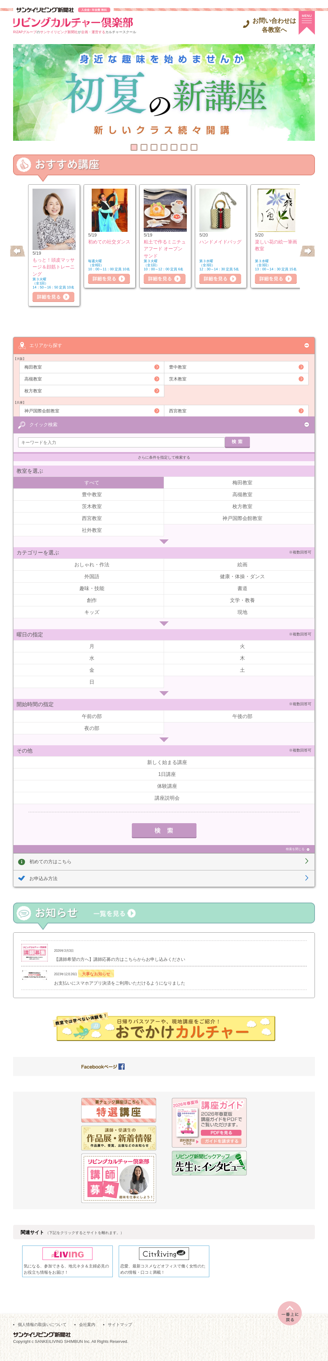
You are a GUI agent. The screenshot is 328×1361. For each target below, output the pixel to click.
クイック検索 (43, 424)
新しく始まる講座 (167, 763)
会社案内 (87, 1333)
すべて (91, 483)
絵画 (242, 565)
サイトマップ (120, 1333)
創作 (92, 601)
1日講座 (167, 774)
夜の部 (91, 728)
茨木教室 (177, 378)
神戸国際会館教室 (41, 410)
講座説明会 (167, 798)
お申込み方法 (43, 879)
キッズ (91, 612)
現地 (242, 612)
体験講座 (167, 786)
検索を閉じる (295, 849)
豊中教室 (177, 367)
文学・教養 (242, 601)
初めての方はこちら (50, 862)
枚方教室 (33, 390)
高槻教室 (33, 378)
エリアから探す (45, 345)
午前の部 (92, 717)
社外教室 (92, 530)
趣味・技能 (91, 589)
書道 (242, 589)
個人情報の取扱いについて (42, 1333)
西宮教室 (177, 410)
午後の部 (242, 717)
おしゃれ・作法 (91, 565)
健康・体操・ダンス (242, 577)
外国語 (91, 577)
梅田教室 (33, 367)
